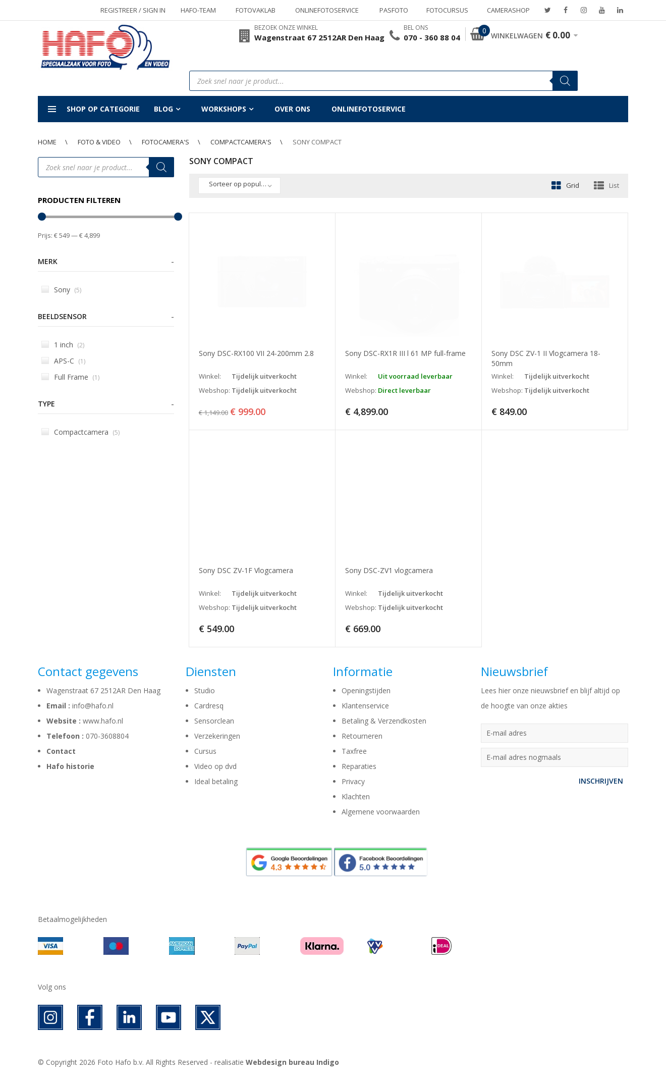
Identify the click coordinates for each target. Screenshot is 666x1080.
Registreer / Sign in (132, 10)
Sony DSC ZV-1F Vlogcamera (246, 570)
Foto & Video (99, 141)
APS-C (63, 361)
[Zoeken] (565, 81)
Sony (61, 289)
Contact (61, 751)
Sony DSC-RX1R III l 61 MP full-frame (405, 353)
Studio (204, 690)
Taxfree (354, 751)
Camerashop (508, 10)
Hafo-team (198, 10)
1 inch (62, 344)
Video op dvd (215, 766)
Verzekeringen (217, 736)
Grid (572, 185)
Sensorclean (214, 721)
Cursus (205, 751)
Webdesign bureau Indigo (292, 1062)
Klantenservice (365, 705)
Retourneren (362, 736)
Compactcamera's (240, 141)
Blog (163, 109)
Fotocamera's (165, 141)
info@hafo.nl (93, 705)
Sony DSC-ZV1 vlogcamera (389, 570)
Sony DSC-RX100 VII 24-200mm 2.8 (256, 353)
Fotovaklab (255, 10)
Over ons (292, 109)
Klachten (356, 796)
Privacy (353, 781)
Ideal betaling (216, 781)
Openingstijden (366, 690)
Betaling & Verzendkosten (384, 721)
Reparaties (359, 766)
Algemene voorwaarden (381, 811)
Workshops (223, 109)
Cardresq (209, 705)
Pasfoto (393, 10)
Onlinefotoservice (327, 10)
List (614, 185)
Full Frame (70, 377)
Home (47, 141)
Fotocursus (447, 10)
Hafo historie (70, 766)
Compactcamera (80, 432)
